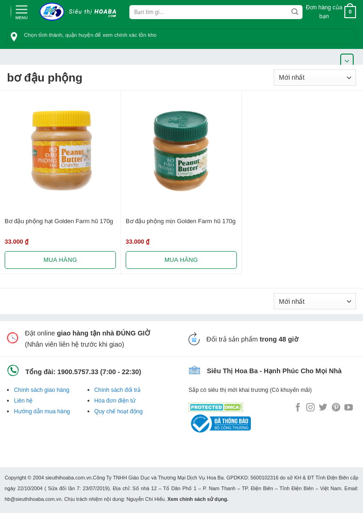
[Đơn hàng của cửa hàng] (315, 77)
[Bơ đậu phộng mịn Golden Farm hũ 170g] (181, 151)
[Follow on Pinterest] (336, 408)
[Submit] (295, 12)
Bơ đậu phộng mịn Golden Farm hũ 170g (180, 221)
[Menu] (21, 11)
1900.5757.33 (77, 372)
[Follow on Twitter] (323, 408)
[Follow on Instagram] (310, 408)
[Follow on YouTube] (348, 408)
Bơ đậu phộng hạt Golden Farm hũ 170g (59, 221)
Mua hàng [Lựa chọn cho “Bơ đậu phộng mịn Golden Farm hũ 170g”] (181, 259)
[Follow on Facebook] (298, 408)
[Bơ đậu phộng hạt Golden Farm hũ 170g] (60, 151)
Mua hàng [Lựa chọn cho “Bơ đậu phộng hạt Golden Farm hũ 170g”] (60, 259)
